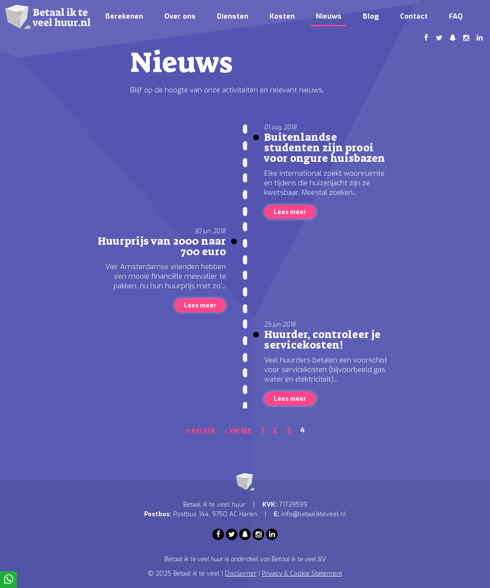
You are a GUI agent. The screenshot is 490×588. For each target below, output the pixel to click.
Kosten (282, 16)
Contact (414, 16)
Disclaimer (240, 573)
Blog (371, 16)
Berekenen (124, 16)
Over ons (180, 16)
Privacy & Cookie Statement (302, 573)
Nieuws (329, 16)
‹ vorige (238, 430)
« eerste (200, 430)
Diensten (232, 16)
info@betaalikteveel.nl (313, 514)
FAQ (456, 16)
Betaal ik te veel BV (298, 559)
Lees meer (290, 212)
